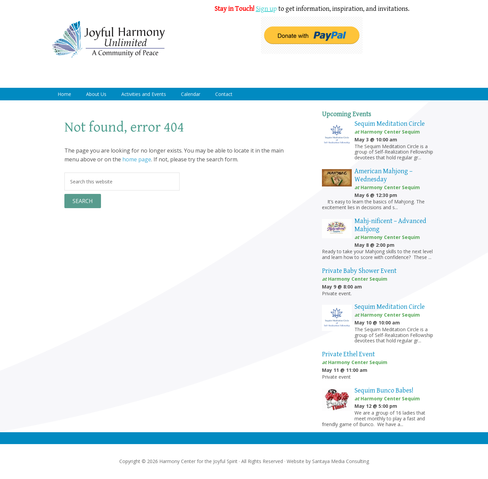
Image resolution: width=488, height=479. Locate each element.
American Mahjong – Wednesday (383, 175)
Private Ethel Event (348, 354)
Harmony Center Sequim (108, 39)
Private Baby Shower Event (359, 271)
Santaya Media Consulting (340, 461)
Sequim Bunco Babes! (383, 391)
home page (136, 159)
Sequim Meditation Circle (389, 124)
